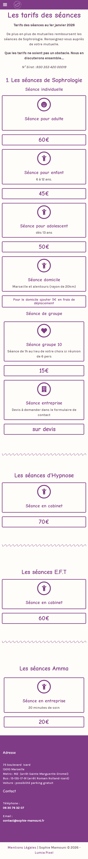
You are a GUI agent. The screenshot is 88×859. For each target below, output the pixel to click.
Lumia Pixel (44, 853)
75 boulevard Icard (17, 765)
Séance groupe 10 (44, 344)
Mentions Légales (22, 847)
